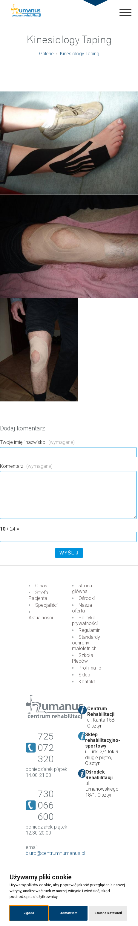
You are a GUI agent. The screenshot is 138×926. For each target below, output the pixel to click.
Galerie (46, 53)
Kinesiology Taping (79, 53)
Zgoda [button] (29, 913)
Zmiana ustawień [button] (108, 913)
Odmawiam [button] (68, 913)
